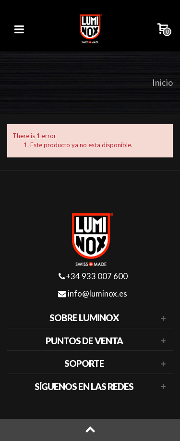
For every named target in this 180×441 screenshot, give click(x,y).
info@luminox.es (92, 293)
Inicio (162, 82)
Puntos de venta (84, 341)
